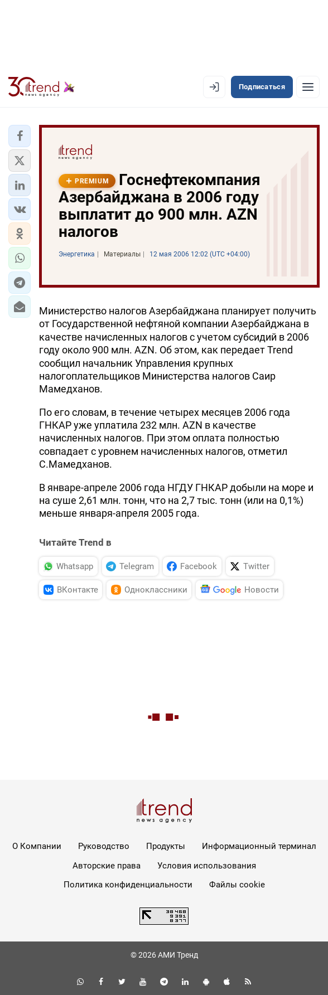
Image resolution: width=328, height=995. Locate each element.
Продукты (165, 846)
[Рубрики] (308, 87)
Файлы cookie (237, 885)
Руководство (103, 846)
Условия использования (206, 866)
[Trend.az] (41, 87)
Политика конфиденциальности (128, 885)
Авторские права (107, 866)
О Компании (36, 846)
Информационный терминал (259, 846)
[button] (19, 136)
